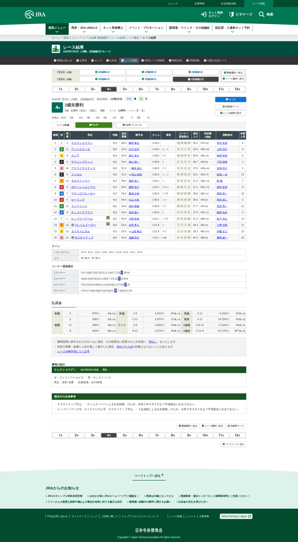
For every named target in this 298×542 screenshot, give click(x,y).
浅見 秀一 (222, 206)
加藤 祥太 (134, 237)
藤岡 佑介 (134, 187)
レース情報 (258, 3)
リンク (93, 516)
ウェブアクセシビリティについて (140, 516)
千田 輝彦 (222, 161)
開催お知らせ (63, 60)
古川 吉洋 (134, 149)
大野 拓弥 (134, 218)
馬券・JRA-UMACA (84, 29)
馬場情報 (192, 60)
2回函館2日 (196, 79)
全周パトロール (132, 125)
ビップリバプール (82, 218)
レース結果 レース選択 (125, 37)
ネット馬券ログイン (212, 14)
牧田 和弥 (222, 155)
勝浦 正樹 (134, 193)
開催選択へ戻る (233, 72)
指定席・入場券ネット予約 (232, 29)
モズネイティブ (83, 237)
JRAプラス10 (125, 346)
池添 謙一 (134, 212)
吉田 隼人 (134, 225)
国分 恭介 (134, 155)
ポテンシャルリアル (83, 187)
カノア (75, 155)
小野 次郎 (222, 225)
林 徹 (219, 180)
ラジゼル (76, 174)
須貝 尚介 (222, 168)
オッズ (96, 60)
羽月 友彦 (222, 143)
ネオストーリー (80, 180)
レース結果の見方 (230, 113)
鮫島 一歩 (222, 174)
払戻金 (111, 60)
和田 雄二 (222, 199)
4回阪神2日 (149, 79)
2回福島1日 (102, 72)
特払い (153, 341)
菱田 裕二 (134, 180)
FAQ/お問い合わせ (57, 516)
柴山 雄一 (134, 161)
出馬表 (81, 60)
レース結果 (129, 60)
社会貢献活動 (228, 3)
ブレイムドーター (85, 224)
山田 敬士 (136, 231)
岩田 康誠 (134, 206)
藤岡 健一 (222, 237)
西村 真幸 (222, 187)
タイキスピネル (80, 231)
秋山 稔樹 (136, 174)
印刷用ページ (230, 106)
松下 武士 (222, 218)
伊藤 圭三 (222, 231)
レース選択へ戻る (233, 78)
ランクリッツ (79, 206)
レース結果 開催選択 (95, 37)
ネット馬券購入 (113, 29)
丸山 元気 (134, 199)
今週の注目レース (215, 60)
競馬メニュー (57, 29)
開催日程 (175, 60)
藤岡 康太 (134, 143)
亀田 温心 (136, 168)
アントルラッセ (80, 149)
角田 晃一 (222, 193)
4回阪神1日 (149, 72)
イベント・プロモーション (146, 29)
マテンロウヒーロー (83, 193)
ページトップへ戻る (233, 444)
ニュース (173, 3)
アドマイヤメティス (83, 168)
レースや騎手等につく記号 (73, 351)
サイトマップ (78, 516)
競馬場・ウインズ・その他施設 (189, 29)
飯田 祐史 (222, 212)
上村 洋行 (222, 149)
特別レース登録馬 (153, 60)
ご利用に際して (109, 516)
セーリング (78, 199)
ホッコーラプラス (82, 212)
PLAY (94, 125)
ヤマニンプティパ (82, 161)
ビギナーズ (241, 14)
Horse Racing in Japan (236, 516)
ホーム (56, 37)
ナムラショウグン (82, 143)
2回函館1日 (196, 72)
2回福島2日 (102, 79)
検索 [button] (266, 14)
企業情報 (199, 3)
